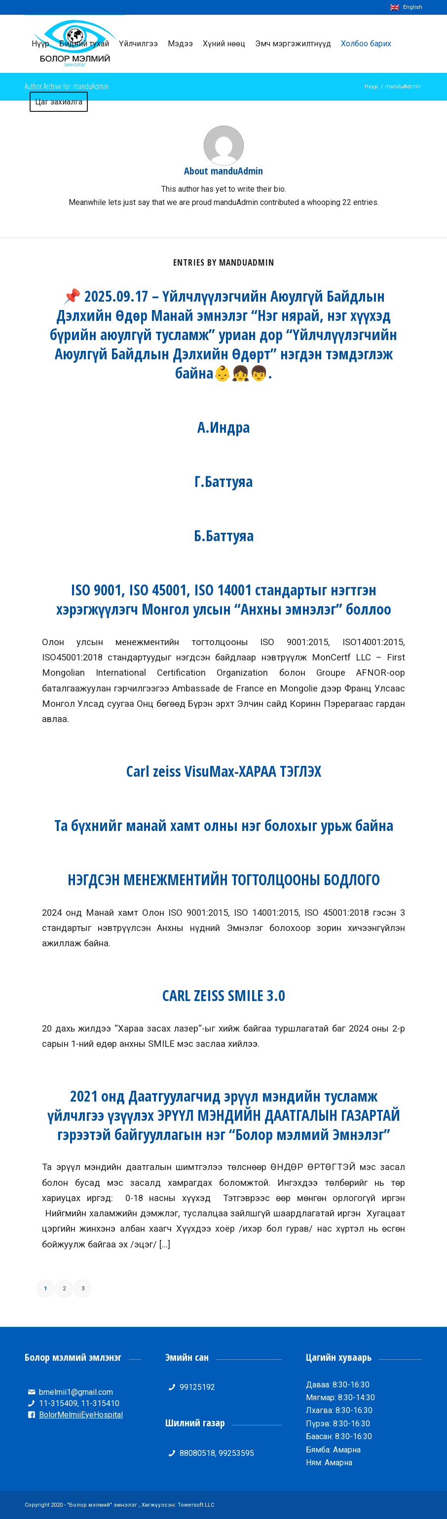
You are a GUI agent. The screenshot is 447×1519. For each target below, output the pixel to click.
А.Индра (223, 427)
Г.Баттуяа (223, 481)
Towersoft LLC (196, 1505)
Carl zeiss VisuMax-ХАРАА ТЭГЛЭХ (223, 771)
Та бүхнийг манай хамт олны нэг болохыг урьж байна (223, 825)
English (406, 7)
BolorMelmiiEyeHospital (81, 1414)
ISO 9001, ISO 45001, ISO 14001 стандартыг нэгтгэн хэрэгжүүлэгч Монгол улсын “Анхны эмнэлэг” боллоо (223, 599)
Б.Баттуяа (224, 535)
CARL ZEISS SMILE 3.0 (223, 995)
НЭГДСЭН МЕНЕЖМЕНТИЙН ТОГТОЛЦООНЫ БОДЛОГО (224, 879)
